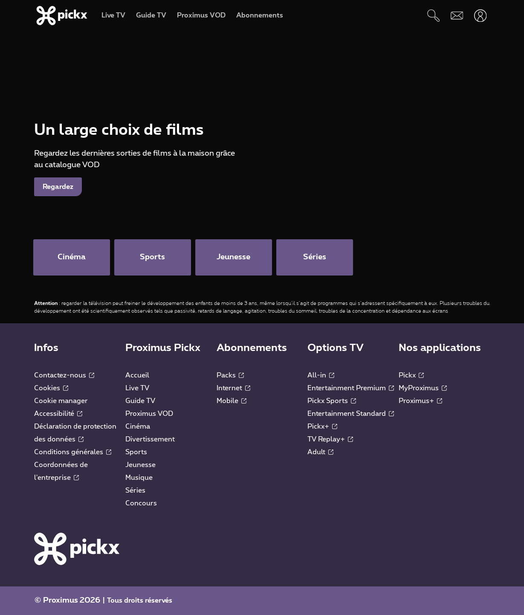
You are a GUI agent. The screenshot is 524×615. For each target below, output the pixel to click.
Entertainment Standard (350, 413)
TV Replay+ (330, 439)
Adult (320, 452)
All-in (320, 375)
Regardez (58, 186)
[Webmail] (457, 15)
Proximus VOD (149, 413)
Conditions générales (72, 452)
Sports (136, 452)
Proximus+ (420, 400)
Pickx (411, 375)
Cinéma (137, 426)
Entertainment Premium (350, 388)
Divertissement (150, 439)
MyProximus (423, 388)
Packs (230, 375)
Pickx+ (322, 426)
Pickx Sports (331, 400)
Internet (233, 388)
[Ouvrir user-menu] (480, 15)
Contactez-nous (64, 375)
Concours (141, 503)
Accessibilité (58, 413)
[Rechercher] (433, 15)
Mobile (231, 400)
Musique (139, 477)
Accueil (137, 375)
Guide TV (140, 400)
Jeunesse (140, 464)
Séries (135, 490)
